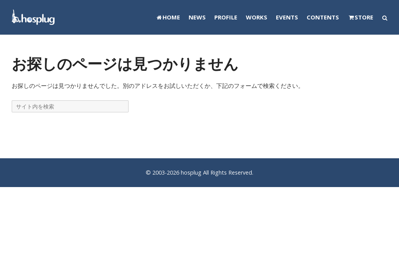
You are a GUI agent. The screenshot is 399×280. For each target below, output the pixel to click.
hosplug (191, 172)
